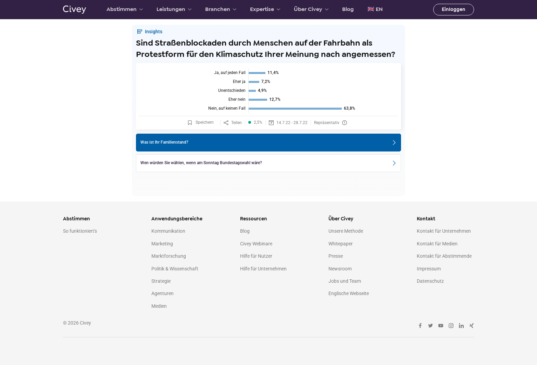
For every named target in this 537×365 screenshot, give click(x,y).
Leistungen (174, 9)
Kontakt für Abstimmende (444, 256)
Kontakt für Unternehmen (444, 231)
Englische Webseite (348, 293)
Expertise (265, 9)
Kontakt (426, 219)
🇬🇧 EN (375, 9)
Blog (348, 9)
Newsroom (340, 268)
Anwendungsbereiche (176, 219)
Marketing (162, 243)
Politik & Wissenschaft (174, 268)
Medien (159, 306)
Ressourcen (253, 219)
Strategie (161, 281)
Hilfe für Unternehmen (263, 268)
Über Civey (311, 9)
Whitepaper (340, 243)
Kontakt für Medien (437, 243)
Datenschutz (430, 281)
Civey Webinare (256, 243)
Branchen (220, 9)
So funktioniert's (80, 231)
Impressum (429, 268)
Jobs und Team (344, 281)
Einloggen (453, 9)
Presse (335, 256)
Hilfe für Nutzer (256, 256)
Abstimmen (125, 9)
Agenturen (162, 293)
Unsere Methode (345, 231)
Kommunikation (168, 231)
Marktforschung (168, 256)
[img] (268, 91)
